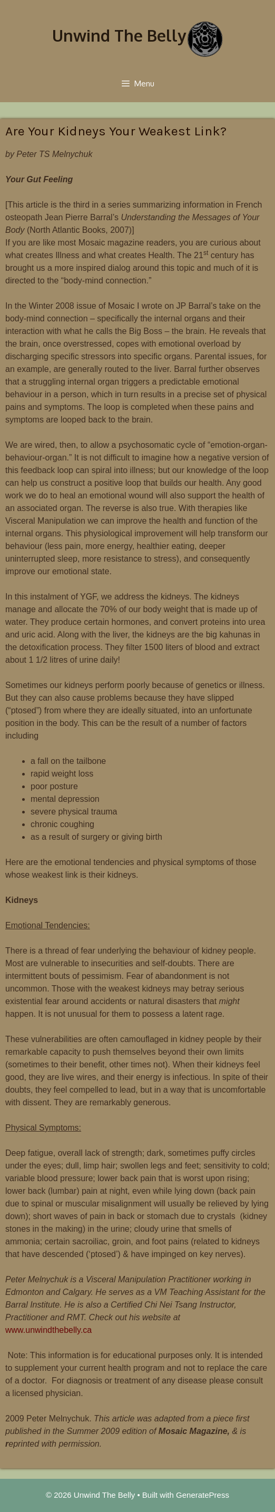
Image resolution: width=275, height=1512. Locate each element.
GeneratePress (202, 1494)
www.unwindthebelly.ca (48, 1330)
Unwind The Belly (119, 35)
